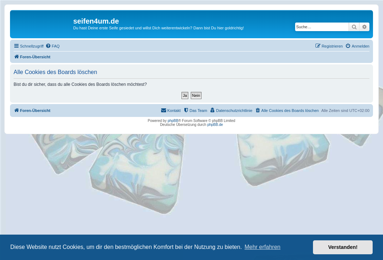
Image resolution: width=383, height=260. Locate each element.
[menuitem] (52, 46)
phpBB (173, 121)
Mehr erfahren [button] (262, 247)
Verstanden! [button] (343, 247)
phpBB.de (215, 125)
